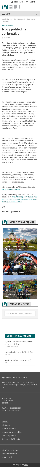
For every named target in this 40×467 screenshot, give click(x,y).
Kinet (26, 465)
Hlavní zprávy (18, 19)
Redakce (5, 422)
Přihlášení (30, 2)
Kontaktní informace (9, 453)
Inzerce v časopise (9, 428)
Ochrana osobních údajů (11, 439)
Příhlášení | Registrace (10, 450)
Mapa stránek (7, 457)
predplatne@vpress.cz (14, 410)
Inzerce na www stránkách (12, 432)
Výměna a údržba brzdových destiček (18, 360)
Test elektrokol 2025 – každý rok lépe (19, 352)
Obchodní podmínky (9, 435)
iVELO (11, 6)
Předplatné (6, 425)
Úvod (4, 19)
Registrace (18, 2)
